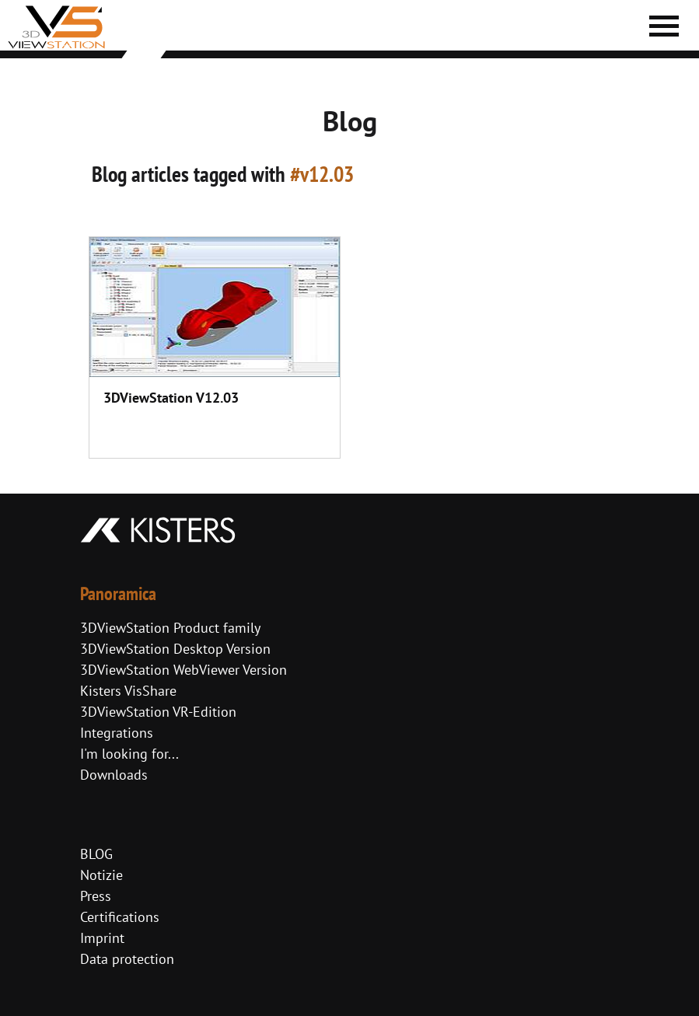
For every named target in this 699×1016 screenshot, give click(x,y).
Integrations (116, 733)
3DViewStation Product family (170, 628)
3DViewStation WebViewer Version (183, 670)
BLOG (96, 854)
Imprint (102, 938)
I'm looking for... (129, 754)
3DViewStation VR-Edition (158, 712)
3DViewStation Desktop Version (175, 649)
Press (95, 896)
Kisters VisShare (128, 691)
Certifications (119, 917)
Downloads (114, 775)
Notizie (101, 875)
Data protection (127, 959)
